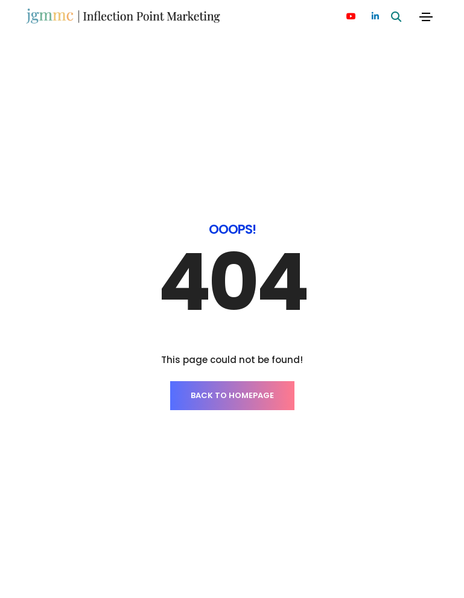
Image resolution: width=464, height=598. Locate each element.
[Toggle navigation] (426, 17)
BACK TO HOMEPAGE (232, 314)
